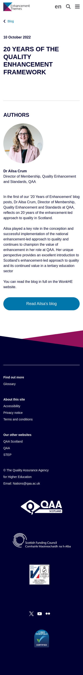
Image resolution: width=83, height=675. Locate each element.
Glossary (9, 384)
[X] (31, 614)
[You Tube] (39, 614)
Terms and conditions (18, 419)
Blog (11, 21)
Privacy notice (13, 412)
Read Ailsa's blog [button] (41, 303)
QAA (6, 448)
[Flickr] (48, 614)
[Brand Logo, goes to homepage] (22, 6)
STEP (7, 454)
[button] (58, 6)
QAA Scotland (13, 441)
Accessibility (11, 406)
